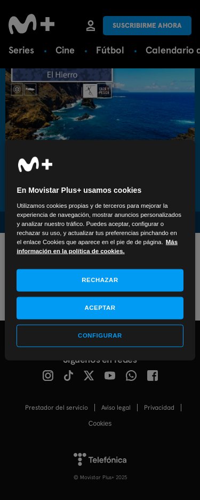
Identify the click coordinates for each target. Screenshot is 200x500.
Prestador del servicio (56, 407)
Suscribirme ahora (147, 25)
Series (21, 50)
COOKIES (100, 423)
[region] (100, 250)
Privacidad (159, 407)
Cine (65, 50)
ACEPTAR (99, 307)
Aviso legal (116, 407)
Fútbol (110, 50)
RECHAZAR (100, 280)
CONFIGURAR (100, 335)
